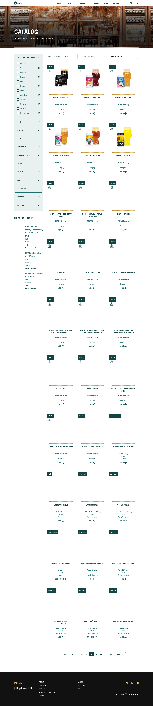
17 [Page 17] (96, 654)
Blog (106, 3)
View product (30, 248)
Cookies (42, 696)
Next (118, 654)
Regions (95, 3)
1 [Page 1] (72, 654)
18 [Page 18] (101, 654)
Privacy (42, 689)
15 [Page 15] (86, 654)
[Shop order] (124, 56)
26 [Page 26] (111, 654)
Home (16, 11)
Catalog (70, 3)
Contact (116, 3)
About (59, 3)
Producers (83, 3)
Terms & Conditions (47, 692)
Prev (65, 654)
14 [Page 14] (82, 654)
